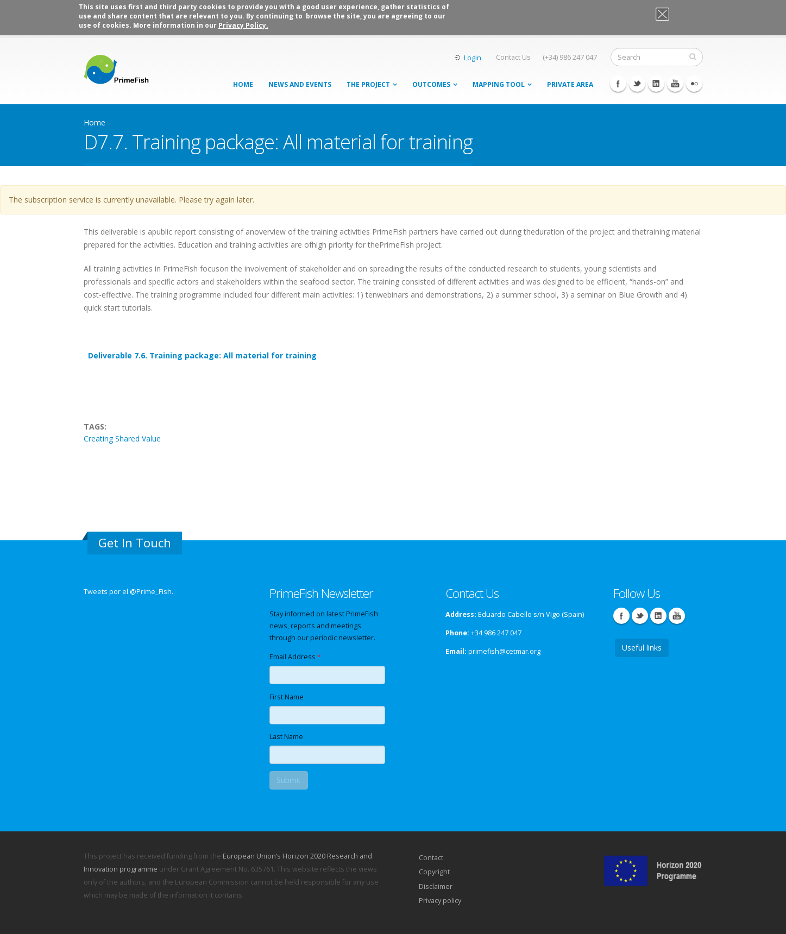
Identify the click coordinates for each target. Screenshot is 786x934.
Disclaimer (435, 886)
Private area (570, 84)
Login (472, 57)
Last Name (286, 736)
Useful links (642, 647)
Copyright (434, 871)
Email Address (295, 656)
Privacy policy (440, 900)
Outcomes (431, 84)
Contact (431, 857)
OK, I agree (680, 15)
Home (243, 84)
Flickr (694, 83)
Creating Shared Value (122, 438)
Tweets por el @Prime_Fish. (128, 591)
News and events (299, 84)
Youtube (675, 83)
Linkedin (656, 83)
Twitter (637, 83)
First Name (286, 697)
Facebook (618, 83)
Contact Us (513, 57)
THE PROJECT (368, 84)
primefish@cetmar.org (504, 651)
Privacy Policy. (243, 25)
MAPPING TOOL (499, 84)
